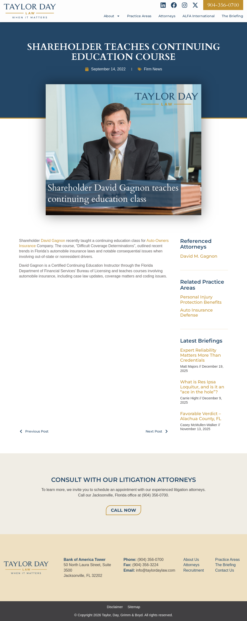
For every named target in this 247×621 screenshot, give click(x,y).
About (112, 16)
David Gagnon (53, 241)
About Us (191, 560)
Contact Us (224, 570)
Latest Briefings (201, 340)
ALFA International (199, 16)
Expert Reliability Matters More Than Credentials (200, 355)
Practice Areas (139, 16)
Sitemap (134, 607)
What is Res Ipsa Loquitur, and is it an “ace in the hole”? (202, 386)
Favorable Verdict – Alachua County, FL (200, 416)
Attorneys (166, 16)
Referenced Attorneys (196, 244)
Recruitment (193, 570)
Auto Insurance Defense (196, 313)
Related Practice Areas (202, 284)
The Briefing (232, 16)
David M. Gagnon (198, 256)
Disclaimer (115, 607)
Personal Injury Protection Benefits (201, 299)
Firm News (153, 69)
